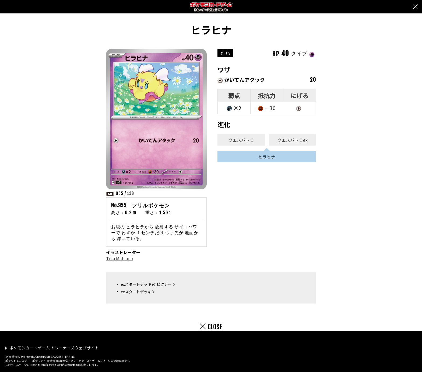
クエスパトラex (292, 140)
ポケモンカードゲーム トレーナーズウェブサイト (54, 348)
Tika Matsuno (119, 258)
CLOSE (215, 327)
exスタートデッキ (136, 291)
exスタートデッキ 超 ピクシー (146, 284)
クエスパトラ (241, 140)
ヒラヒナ (266, 156)
